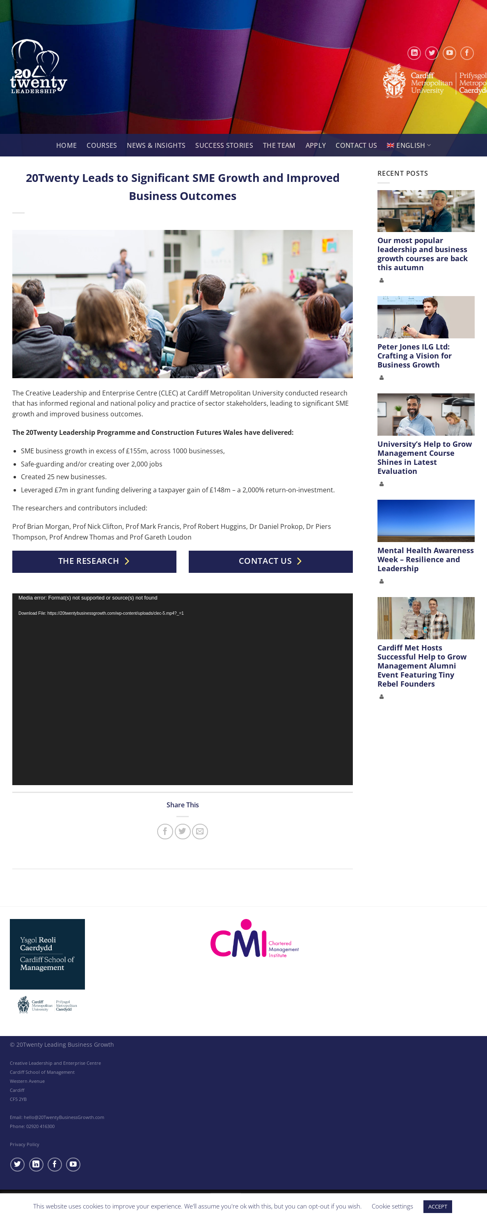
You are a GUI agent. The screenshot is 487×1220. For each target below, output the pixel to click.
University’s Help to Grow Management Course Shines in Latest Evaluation (424, 457)
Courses (102, 145)
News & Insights (156, 145)
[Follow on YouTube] (449, 53)
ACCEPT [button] (437, 1206)
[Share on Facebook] (165, 832)
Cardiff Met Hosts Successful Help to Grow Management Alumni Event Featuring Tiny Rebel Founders (421, 666)
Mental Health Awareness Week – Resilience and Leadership (425, 559)
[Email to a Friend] (200, 832)
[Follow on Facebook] (467, 53)
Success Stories (224, 145)
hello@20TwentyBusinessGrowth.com (64, 1117)
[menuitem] (409, 145)
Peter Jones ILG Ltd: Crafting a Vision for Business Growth (414, 356)
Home (66, 145)
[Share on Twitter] (183, 832)
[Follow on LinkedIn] (414, 53)
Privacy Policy (24, 1144)
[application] (182, 689)
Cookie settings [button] (392, 1206)
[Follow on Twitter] (432, 53)
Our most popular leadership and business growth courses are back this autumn (422, 253)
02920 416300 (40, 1126)
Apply (316, 145)
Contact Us (356, 145)
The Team (279, 145)
